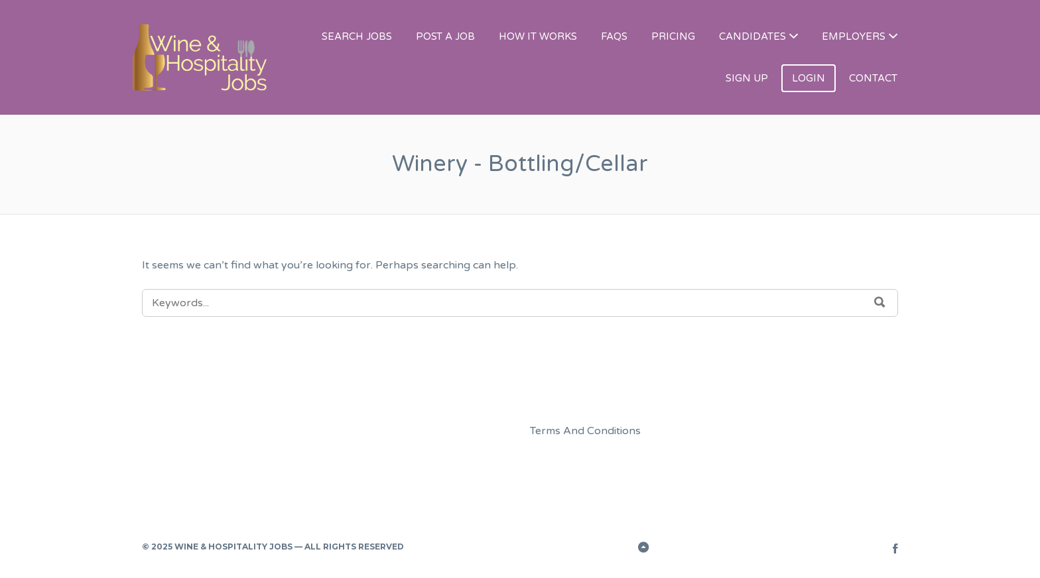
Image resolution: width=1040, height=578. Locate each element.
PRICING (673, 36)
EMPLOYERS (853, 36)
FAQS (614, 36)
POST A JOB (445, 36)
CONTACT (873, 78)
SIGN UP (747, 78)
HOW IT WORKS (538, 36)
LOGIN (808, 78)
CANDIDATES (752, 36)
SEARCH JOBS (357, 36)
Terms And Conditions (585, 430)
